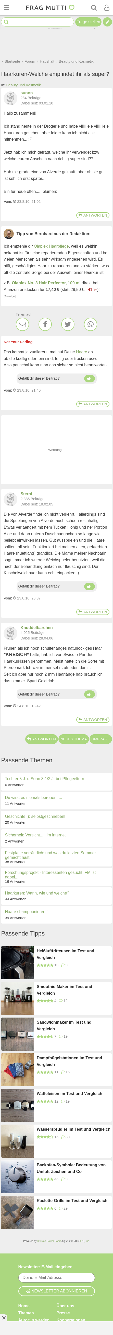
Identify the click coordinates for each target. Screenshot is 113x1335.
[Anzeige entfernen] (3, 1317)
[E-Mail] (22, 324)
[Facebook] (45, 324)
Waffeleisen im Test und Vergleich (69, 1093)
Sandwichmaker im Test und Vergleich (64, 1025)
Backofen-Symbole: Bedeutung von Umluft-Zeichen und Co (71, 1168)
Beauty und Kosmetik (23, 85)
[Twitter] (67, 324)
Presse (63, 1313)
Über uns (65, 1305)
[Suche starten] (6, 22)
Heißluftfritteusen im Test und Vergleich (65, 954)
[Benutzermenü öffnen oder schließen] (106, 7)
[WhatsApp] (90, 324)
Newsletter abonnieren (56, 1291)
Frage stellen (88, 22)
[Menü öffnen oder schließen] (6, 7)
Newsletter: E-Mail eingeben (45, 1267)
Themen (26, 1313)
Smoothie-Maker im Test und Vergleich (64, 989)
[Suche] (93, 7)
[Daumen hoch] (89, 378)
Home (24, 1305)
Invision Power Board (49, 1241)
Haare (81, 352)
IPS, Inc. (85, 1241)
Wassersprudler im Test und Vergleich (73, 1129)
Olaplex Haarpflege (51, 246)
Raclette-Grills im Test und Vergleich (72, 1200)
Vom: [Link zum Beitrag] (8, 201)
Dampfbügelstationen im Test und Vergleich (69, 1061)
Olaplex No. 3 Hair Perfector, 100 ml (46, 283)
